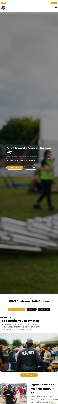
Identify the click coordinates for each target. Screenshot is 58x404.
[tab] (16, 309)
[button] (56, 7)
